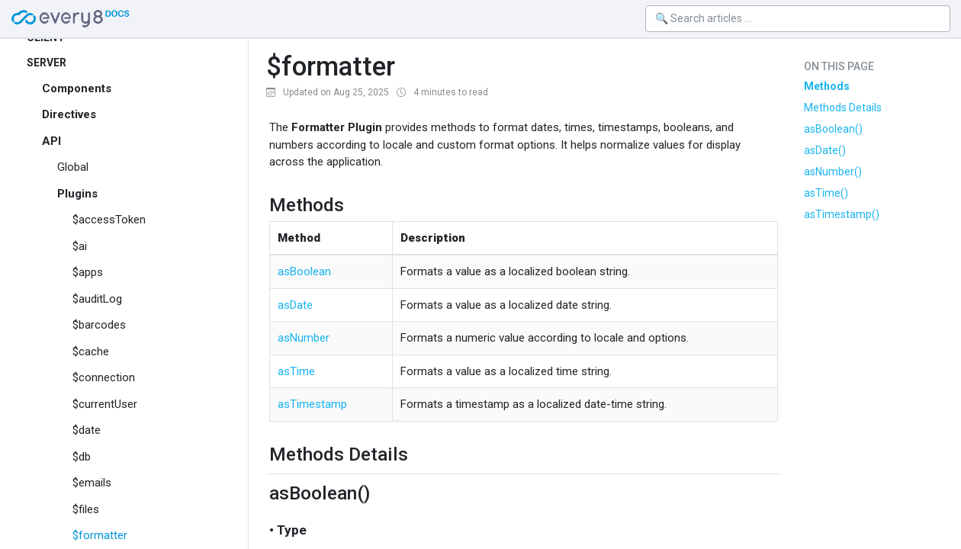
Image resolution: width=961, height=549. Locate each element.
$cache (90, 351)
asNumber (303, 338)
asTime (296, 371)
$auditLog (97, 299)
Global (72, 167)
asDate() (825, 150)
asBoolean (304, 271)
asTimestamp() (841, 214)
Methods (827, 86)
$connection (103, 377)
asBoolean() (833, 129)
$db (81, 457)
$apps (87, 272)
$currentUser (104, 404)
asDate (295, 305)
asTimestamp (312, 404)
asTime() (826, 193)
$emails (91, 483)
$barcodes (99, 325)
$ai (79, 246)
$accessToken (109, 219)
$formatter (99, 535)
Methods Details (843, 107)
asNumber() (833, 171)
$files (85, 509)
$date (86, 430)
